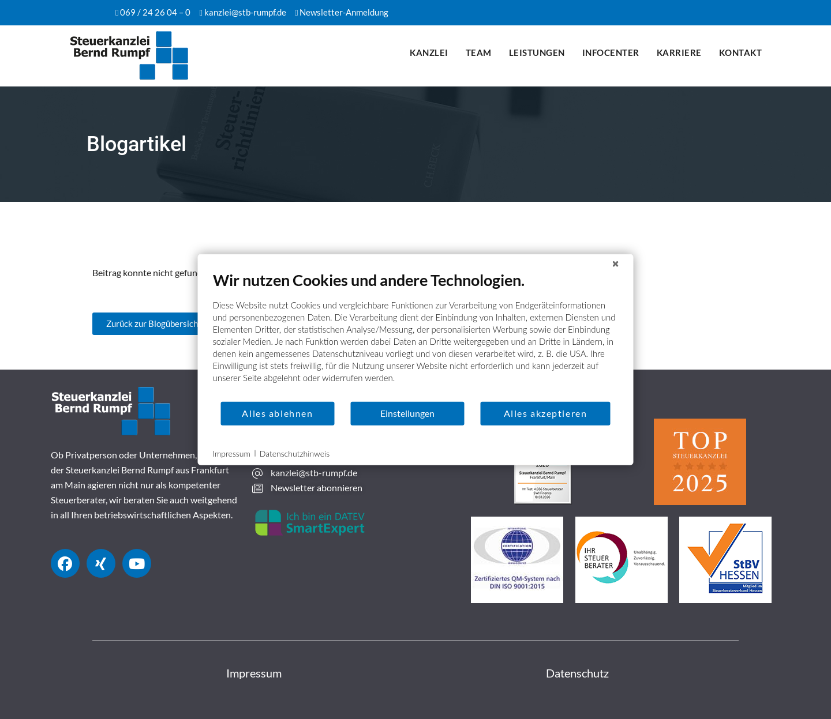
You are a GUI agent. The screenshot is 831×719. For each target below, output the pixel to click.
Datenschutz (577, 673)
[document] (416, 335)
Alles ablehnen (277, 413)
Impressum (254, 673)
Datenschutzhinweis (295, 453)
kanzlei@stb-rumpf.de (245, 12)
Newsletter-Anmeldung (344, 12)
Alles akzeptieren (545, 413)
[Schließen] (615, 263)
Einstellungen (407, 413)
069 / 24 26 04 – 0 (155, 12)
